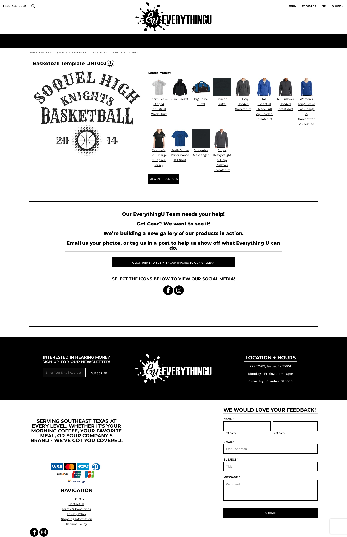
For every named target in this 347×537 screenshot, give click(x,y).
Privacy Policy (76, 514)
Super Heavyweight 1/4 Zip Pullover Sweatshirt (222, 160)
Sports (62, 52)
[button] (33, 6)
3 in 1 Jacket (179, 99)
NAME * (228, 419)
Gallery (47, 52)
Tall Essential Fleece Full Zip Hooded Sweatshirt (264, 109)
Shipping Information (76, 519)
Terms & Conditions (76, 509)
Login (291, 6)
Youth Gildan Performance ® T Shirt (180, 155)
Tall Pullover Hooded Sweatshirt (285, 104)
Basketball (80, 52)
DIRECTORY (76, 499)
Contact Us (76, 504)
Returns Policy (76, 524)
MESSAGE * (231, 477)
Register (309, 6)
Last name (279, 433)
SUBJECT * (230, 459)
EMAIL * (228, 441)
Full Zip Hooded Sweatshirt (243, 104)
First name (230, 433)
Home (33, 52)
